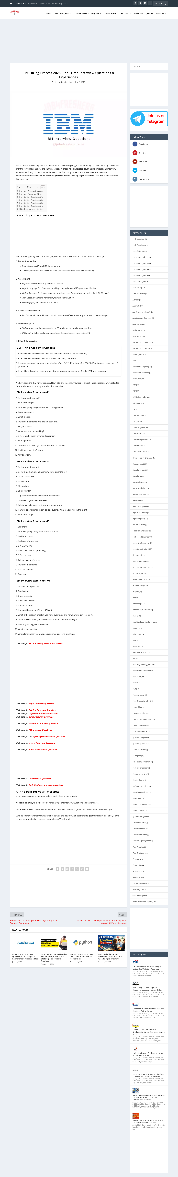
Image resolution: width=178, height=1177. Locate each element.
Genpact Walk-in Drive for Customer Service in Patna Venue (148, 1009)
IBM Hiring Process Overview (31, 190)
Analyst (136, 305)
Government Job (140, 578)
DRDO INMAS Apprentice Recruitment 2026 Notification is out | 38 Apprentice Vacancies (149, 1096)
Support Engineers (140, 803)
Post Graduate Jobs (141, 700)
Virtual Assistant (140, 882)
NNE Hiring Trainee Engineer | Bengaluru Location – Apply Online (147, 988)
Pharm (135, 682)
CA (134, 408)
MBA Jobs (137, 633)
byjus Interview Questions (41, 716)
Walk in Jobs (138, 889)
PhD (134, 688)
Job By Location (155, 13)
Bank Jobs (137, 378)
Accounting (137, 287)
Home (48, 13)
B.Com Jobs (137, 353)
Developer (137, 499)
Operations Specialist (142, 670)
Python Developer (140, 730)
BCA (134, 390)
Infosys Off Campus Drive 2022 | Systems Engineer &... (47, 3)
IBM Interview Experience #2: (31, 199)
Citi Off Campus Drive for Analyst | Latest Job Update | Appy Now (148, 967)
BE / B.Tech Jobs (139, 396)
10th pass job (138, 238)
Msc (134, 658)
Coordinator (138, 445)
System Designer (140, 816)
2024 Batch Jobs (139, 262)
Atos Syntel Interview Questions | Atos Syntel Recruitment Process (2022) (25, 955)
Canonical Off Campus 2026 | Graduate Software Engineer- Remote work (149, 1031)
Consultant (137, 433)
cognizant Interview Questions (43, 712)
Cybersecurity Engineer (142, 457)
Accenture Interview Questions (43, 722)
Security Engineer (140, 767)
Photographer (139, 694)
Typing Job (137, 864)
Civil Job (136, 420)
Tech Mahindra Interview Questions (46, 784)
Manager (136, 627)
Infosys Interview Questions (42, 742)
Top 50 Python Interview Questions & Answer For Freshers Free (81, 955)
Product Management (142, 718)
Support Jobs (138, 809)
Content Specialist (140, 439)
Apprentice (137, 323)
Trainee (136, 858)
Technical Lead (139, 828)
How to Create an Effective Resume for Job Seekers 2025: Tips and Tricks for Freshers (54, 956)
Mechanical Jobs (139, 651)
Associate (137, 335)
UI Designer (137, 870)
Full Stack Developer (141, 566)
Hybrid (135, 597)
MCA (134, 639)
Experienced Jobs (140, 548)
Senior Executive (140, 773)
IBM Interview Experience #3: (31, 202)
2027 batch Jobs (139, 281)
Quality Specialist (140, 743)
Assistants (137, 329)
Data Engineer (139, 469)
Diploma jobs (138, 518)
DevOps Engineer (140, 506)
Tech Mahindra (139, 822)
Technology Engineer (142, 840)
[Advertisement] (84, 40)
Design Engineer (139, 493)
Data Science (138, 481)
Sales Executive (139, 749)
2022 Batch (137, 250)
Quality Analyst (139, 737)
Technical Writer (140, 834)
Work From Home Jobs (87, 13)
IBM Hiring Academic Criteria (31, 193)
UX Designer (138, 876)
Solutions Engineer (141, 791)
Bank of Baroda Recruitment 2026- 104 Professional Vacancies (148, 1120)
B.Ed (134, 360)
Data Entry (137, 475)
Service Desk (138, 779)
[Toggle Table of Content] (41, 187)
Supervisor (137, 797)
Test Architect (139, 846)
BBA (134, 384)
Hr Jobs (136, 591)
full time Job (138, 572)
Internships (111, 13)
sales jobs (137, 755)
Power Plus (137, 706)
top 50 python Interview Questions (49, 735)
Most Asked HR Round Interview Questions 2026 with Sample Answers (110, 955)
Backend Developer (141, 372)
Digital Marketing (140, 512)
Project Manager (140, 724)
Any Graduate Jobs (141, 311)
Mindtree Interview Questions (43, 748)
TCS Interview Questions (40, 729)
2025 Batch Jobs (139, 268)
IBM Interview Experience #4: (31, 205)
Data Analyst (138, 463)
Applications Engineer (142, 317)
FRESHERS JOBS (62, 13)
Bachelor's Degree (140, 366)
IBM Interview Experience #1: (31, 196)
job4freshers (67, 81)
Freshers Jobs (138, 560)
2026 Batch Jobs (139, 275)
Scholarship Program (142, 761)
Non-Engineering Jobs (142, 664)
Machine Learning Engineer (144, 621)
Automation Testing (141, 347)
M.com (135, 615)
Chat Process (138, 414)
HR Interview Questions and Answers (46, 642)
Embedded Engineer (141, 536)
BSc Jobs (136, 402)
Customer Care (139, 451)
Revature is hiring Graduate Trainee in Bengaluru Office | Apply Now (148, 1074)
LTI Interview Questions (40, 778)
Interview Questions (132, 13)
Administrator (139, 293)
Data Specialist (139, 487)
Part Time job (138, 676)
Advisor (136, 299)
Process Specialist (140, 712)
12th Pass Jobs (139, 244)
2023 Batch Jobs (139, 256)
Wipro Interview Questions (41, 703)
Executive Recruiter (141, 542)
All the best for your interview (31, 208)
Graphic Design (139, 584)
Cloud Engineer (139, 427)
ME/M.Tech (137, 645)
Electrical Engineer (140, 530)
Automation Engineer (142, 341)
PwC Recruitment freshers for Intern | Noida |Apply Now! (149, 1053)
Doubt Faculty (139, 524)
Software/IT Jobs (140, 785)
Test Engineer (139, 852)
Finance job (137, 554)
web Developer (139, 895)
